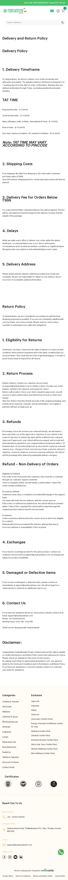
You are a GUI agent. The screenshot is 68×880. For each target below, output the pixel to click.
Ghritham (6, 727)
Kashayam (6, 732)
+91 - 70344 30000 (13, 817)
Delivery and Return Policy (43, 876)
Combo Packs (8, 767)
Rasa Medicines (9, 747)
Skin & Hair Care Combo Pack (44, 744)
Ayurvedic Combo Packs (42, 719)
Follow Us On (7, 852)
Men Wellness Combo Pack (43, 753)
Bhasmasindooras (10, 722)
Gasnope (35, 706)
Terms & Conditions (23, 876)
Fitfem (34, 710)
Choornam (7, 707)
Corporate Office (8, 824)
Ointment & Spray (10, 717)
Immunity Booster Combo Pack (44, 740)
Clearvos (35, 714)
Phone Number (8, 812)
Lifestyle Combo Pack (40, 735)
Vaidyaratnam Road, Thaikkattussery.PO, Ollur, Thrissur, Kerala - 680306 (32, 830)
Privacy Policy (8, 876)
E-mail (4, 840)
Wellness (6, 712)
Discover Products (10, 762)
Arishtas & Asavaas (10, 702)
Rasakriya (6, 752)
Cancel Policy (60, 876)
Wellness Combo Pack (40, 731)
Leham (5, 737)
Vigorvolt (35, 701)
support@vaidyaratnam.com (17, 845)
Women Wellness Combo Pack (44, 749)
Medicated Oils (9, 742)
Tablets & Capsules (10, 757)
